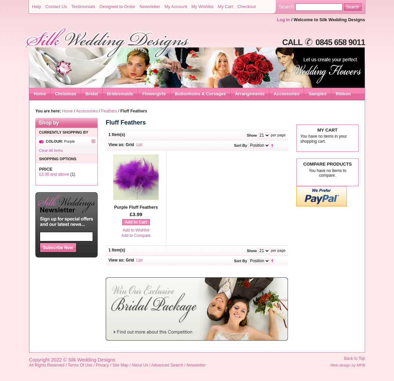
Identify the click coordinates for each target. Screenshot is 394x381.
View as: (116, 144)
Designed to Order (117, 6)
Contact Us (56, 6)
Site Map (120, 365)
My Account (175, 6)
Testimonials (83, 6)
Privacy (102, 365)
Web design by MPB (347, 365)
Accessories (87, 111)
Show (252, 135)
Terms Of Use (80, 365)
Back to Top (354, 358)
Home (40, 93)
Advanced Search (167, 365)
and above (54, 174)
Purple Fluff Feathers (136, 207)
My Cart (225, 6)
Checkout (246, 6)
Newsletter (149, 6)
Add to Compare (136, 235)
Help (36, 6)
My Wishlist (202, 6)
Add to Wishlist (136, 230)
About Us (140, 365)
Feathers (109, 111)
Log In (283, 19)
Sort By (240, 145)
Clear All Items (51, 150)
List (139, 144)
